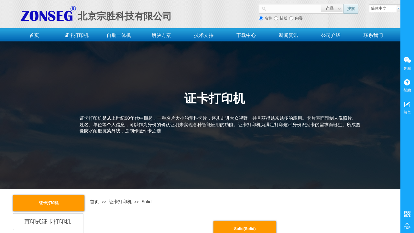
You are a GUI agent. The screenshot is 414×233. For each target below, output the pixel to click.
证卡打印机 (76, 35)
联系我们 (373, 35)
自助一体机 (119, 35)
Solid (146, 201)
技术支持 (203, 35)
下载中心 (246, 35)
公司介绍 (331, 35)
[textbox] (294, 8)
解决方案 (161, 35)
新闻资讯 (288, 35)
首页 (34, 35)
